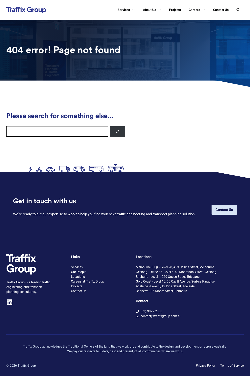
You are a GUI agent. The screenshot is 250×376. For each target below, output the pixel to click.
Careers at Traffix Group (87, 281)
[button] (238, 10)
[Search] (117, 131)
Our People (78, 272)
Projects (175, 10)
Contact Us (221, 10)
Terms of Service (232, 365)
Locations (78, 277)
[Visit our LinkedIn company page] (9, 302)
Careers (199, 10)
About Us (154, 10)
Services (128, 10)
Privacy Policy (206, 365)
